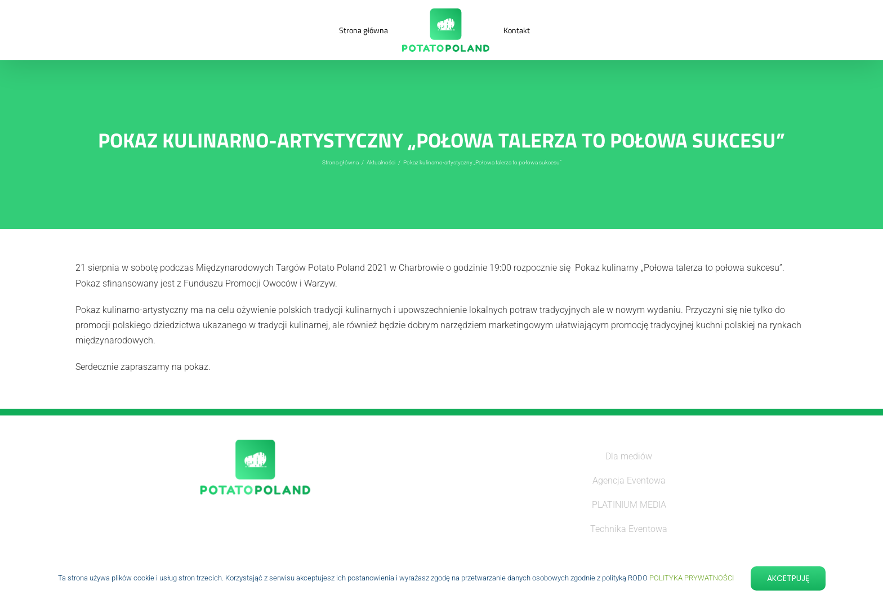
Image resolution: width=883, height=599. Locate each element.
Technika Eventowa (628, 529)
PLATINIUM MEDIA (629, 504)
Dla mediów (628, 456)
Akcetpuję (788, 578)
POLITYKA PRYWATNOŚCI (691, 578)
